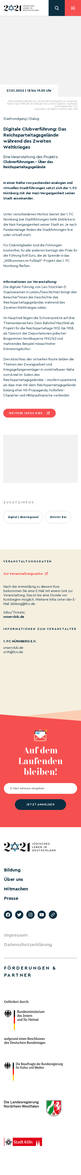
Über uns (13, 879)
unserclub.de (13, 616)
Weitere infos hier (26, 413)
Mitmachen (16, 889)
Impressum (16, 935)
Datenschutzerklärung (28, 944)
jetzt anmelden (40, 804)
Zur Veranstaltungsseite (23, 573)
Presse (11, 898)
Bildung (12, 870)
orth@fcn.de (13, 652)
